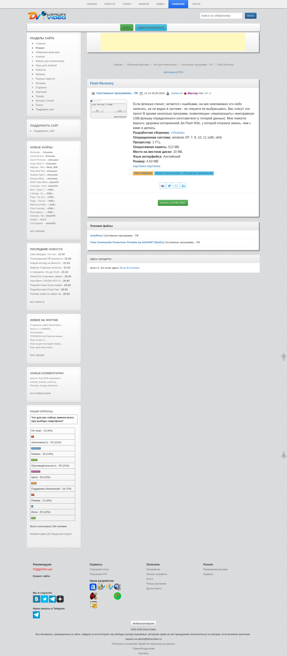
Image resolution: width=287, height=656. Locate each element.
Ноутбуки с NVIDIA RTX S (45, 280)
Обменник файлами (48, 52)
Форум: (184, 173)
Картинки (41, 91)
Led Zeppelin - (37, 223)
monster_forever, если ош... (44, 382)
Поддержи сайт (45, 109)
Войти (127, 27)
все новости (37, 301)
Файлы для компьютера (50, 61)
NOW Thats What (38, 182)
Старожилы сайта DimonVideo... (46, 325)
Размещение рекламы (215, 569)
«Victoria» (178, 132)
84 (206, 93)
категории (169, 72)
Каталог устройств (156, 574)
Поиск (39, 104)
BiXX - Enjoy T (37, 189)
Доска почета (153, 588)
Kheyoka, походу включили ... (45, 385)
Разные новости (45, 78)
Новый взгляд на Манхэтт (45, 263)
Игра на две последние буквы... (46, 344)
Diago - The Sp (37, 201)
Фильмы (41, 83)
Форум (196, 4)
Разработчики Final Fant (44, 289)
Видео (160, 4)
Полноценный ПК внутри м (46, 258)
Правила (208, 574)
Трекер (127, 4)
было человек (130, 267)
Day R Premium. (38, 160)
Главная (92, 4)
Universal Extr (37, 156)
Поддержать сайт (44, 125)
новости (56, 249)
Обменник (178, 4)
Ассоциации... (37, 332)
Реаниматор (153, 569)
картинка (139, 166)
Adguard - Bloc (37, 167)
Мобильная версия (143, 623)
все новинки (37, 230)
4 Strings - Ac (36, 193)
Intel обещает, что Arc (43, 254)
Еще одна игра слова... (42, 347)
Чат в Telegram (143, 173)
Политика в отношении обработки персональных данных (143, 643)
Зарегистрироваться (151, 27)
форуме (52, 320)
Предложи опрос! (61, 533)
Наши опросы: (42, 411)
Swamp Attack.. (37, 178)
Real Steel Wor (37, 171)
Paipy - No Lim (37, 197)
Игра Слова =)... (38, 340)
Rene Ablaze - (37, 212)
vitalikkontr (177, 93)
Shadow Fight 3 (37, 175)
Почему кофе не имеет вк (45, 293)
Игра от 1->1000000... (41, 329)
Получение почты (99, 569)
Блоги (149, 579)
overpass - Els (37, 216)
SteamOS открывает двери (46, 276)
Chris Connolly (37, 208)
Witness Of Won (38, 204)
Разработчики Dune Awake (46, 285)
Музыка (40, 74)
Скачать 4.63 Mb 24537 (173, 202)
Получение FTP (98, 574)
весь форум (37, 354)
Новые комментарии (47, 373)
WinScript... (35, 152)
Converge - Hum (38, 186)
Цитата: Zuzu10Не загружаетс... (46, 378)
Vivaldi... (34, 219)
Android (144, 4)
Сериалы (41, 87)
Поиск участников (156, 583)
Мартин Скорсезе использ (45, 267)
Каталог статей (45, 100)
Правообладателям (143, 648)
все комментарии (40, 393)
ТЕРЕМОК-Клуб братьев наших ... (47, 336)
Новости (109, 4)
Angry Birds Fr (37, 163)
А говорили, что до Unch (44, 271)
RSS (180, 72)
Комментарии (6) (40, 533)
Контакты (143, 653)
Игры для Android (46, 65)
